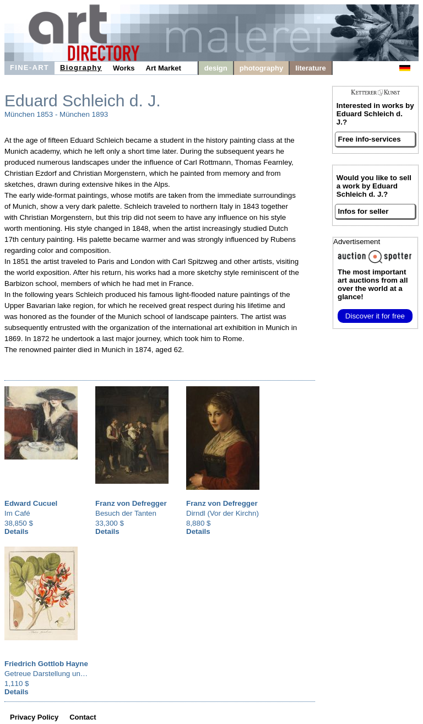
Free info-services (369, 139)
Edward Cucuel (30, 503)
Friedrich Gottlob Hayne (46, 664)
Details (16, 531)
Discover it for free (375, 316)
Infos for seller (363, 211)
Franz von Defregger (131, 503)
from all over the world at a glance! (373, 284)
